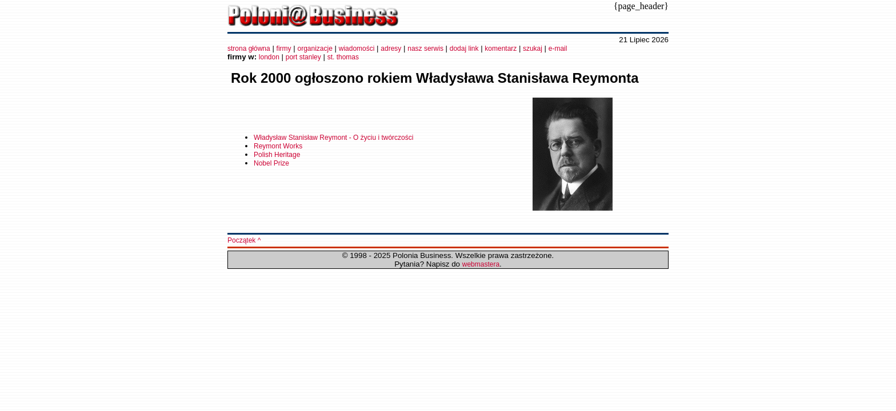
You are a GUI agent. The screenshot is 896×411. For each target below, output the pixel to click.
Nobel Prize (271, 163)
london (269, 57)
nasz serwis (425, 49)
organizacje (314, 49)
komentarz (501, 49)
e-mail (558, 49)
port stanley (303, 57)
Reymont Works (278, 146)
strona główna (248, 49)
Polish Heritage (277, 155)
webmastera (480, 264)
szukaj (531, 49)
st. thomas (343, 57)
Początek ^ (244, 240)
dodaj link (464, 49)
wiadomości (357, 49)
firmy (284, 49)
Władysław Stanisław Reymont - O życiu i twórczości (333, 138)
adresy (391, 49)
